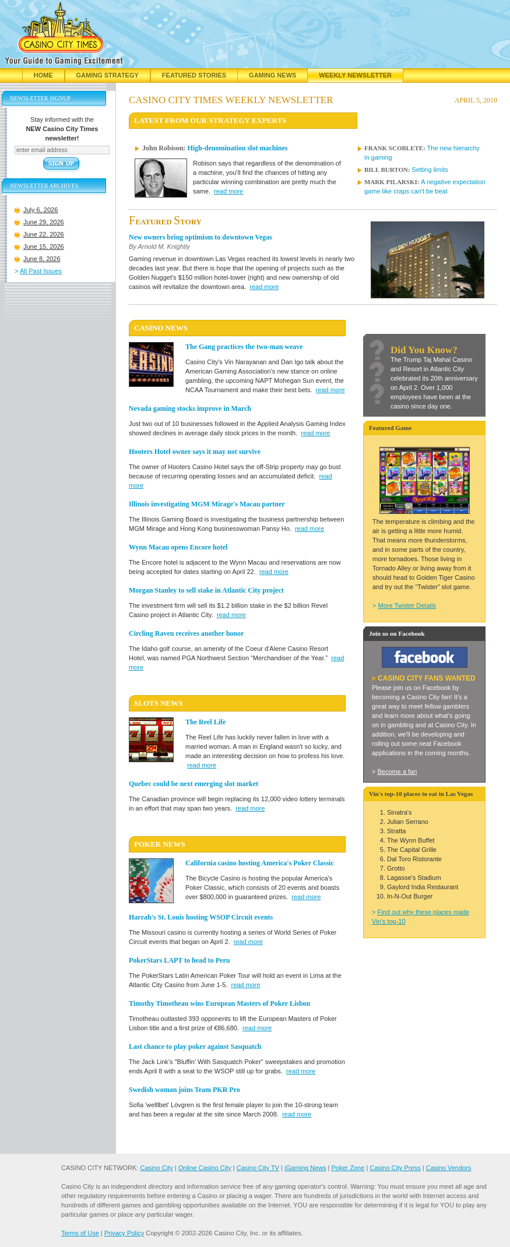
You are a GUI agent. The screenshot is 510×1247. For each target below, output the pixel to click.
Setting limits (429, 169)
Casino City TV (258, 1167)
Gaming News (272, 75)
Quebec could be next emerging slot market (193, 784)
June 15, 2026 (43, 246)
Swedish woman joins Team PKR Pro (184, 1090)
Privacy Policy (124, 1233)
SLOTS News (158, 703)
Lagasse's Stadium (414, 877)
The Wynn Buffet (411, 840)
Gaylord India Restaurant (422, 886)
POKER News (159, 844)
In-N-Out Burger (409, 896)
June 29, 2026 (43, 222)
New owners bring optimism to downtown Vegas (200, 237)
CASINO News (161, 327)
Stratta (396, 830)
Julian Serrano (407, 821)
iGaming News (305, 1167)
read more (228, 191)
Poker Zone (347, 1167)
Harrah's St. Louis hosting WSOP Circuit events (201, 917)
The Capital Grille (412, 849)
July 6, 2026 (40, 209)
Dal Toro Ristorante (414, 858)
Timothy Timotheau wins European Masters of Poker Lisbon (219, 1003)
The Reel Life (205, 722)
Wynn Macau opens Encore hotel (178, 547)
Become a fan (397, 771)
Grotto (396, 868)
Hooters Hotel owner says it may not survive (195, 452)
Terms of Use (80, 1233)
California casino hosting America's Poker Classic (259, 863)
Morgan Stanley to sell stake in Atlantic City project (206, 590)
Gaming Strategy (107, 75)
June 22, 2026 (43, 234)
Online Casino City (204, 1167)
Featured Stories (194, 75)
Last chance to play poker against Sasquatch (195, 1046)
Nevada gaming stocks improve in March (190, 408)
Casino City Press (395, 1167)
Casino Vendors (449, 1167)
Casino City (156, 1167)
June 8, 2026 (42, 258)
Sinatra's (399, 812)
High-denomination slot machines (237, 148)
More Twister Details (406, 605)
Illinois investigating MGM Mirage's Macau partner (207, 504)
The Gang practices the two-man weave (244, 347)
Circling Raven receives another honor (186, 633)
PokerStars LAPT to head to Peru (179, 960)
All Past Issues (41, 270)
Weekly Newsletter (355, 75)
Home (43, 75)
